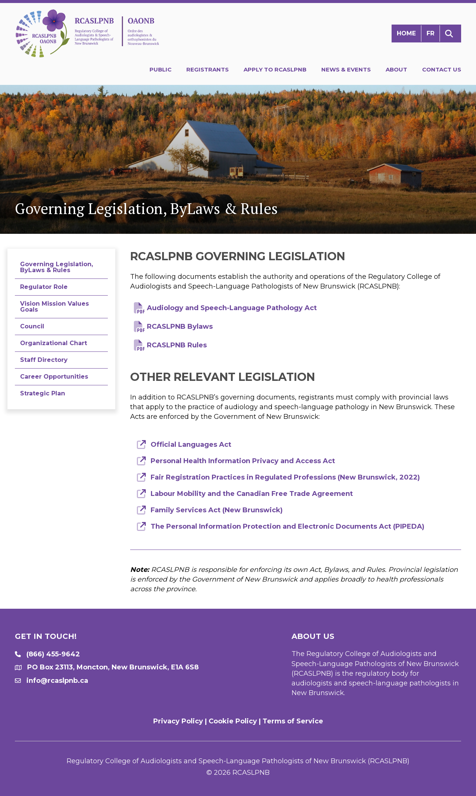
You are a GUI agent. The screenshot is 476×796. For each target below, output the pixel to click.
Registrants (207, 69)
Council (32, 326)
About (396, 69)
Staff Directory (44, 359)
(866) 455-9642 (53, 654)
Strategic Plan (42, 393)
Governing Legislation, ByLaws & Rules (56, 267)
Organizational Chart (53, 343)
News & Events (346, 69)
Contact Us (441, 69)
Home (406, 33)
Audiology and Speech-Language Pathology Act (232, 308)
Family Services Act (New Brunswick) (217, 510)
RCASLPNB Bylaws (180, 326)
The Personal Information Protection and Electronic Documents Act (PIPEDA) (287, 526)
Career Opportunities (54, 376)
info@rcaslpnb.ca (57, 680)
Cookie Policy (233, 721)
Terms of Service (293, 721)
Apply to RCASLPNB (275, 69)
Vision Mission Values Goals (54, 306)
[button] (450, 34)
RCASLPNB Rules (177, 345)
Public (160, 69)
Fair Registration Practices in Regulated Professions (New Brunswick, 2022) (285, 477)
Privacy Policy (178, 721)
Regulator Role (44, 286)
